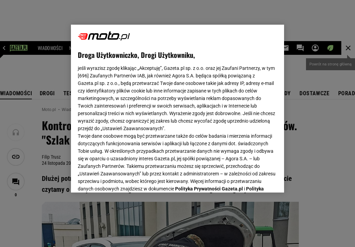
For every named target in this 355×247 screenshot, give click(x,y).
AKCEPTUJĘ (254, 179)
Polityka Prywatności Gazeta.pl (209, 101)
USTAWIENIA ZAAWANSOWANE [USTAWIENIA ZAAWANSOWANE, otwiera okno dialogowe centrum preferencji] (122, 179)
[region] (177, 109)
